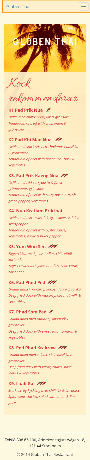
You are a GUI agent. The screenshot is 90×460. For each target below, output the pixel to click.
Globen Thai (18, 6)
